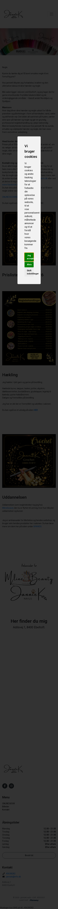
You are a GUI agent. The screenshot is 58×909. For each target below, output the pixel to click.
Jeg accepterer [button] (30, 257)
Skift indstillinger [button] (30, 272)
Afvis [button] (29, 264)
